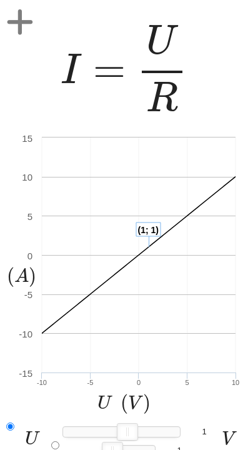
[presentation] (124, 69)
